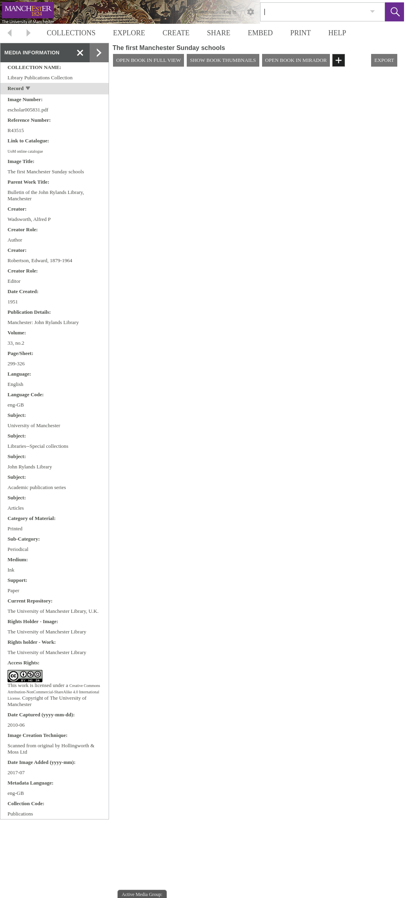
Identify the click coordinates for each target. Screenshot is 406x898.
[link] (372, 12)
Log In (230, 12)
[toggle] (28, 89)
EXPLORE (129, 33)
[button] (394, 11)
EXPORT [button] (384, 60)
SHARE (218, 33)
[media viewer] (257, 485)
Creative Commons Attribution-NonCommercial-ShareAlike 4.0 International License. (54, 691)
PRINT (300, 33)
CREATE (176, 33)
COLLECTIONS (71, 33)
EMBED (260, 33)
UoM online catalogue (25, 151)
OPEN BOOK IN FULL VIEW (148, 60)
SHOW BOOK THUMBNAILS (223, 60)
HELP (337, 33)
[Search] (313, 12)
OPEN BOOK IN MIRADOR (296, 60)
